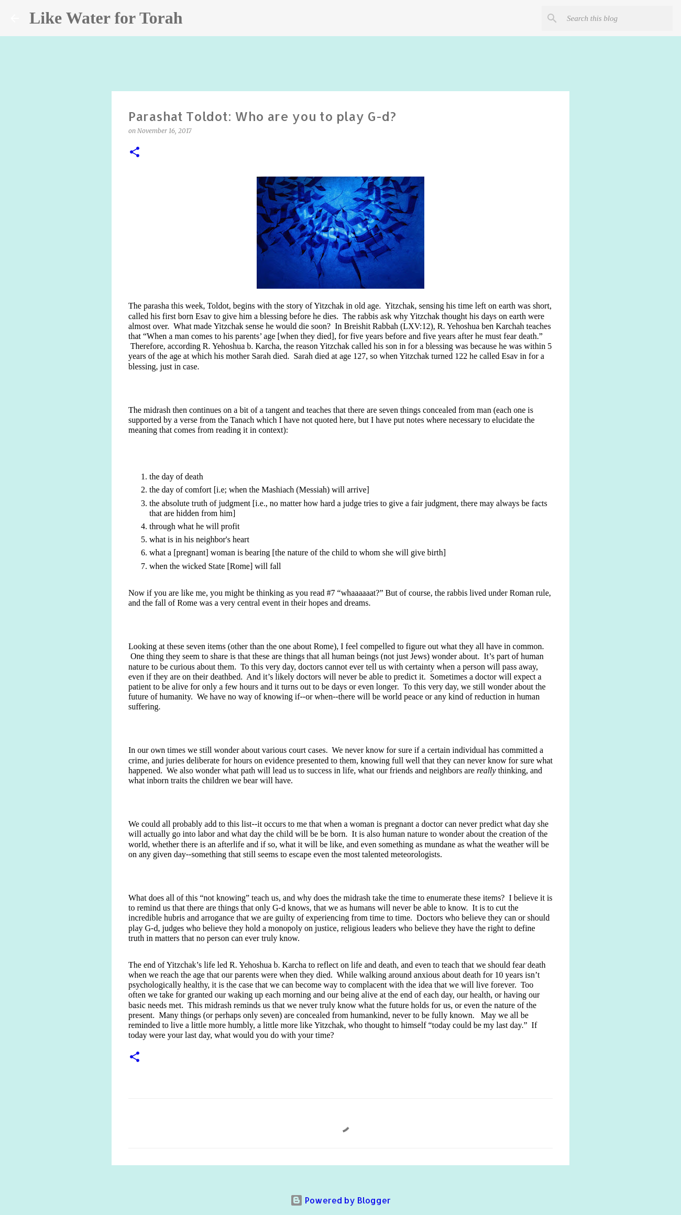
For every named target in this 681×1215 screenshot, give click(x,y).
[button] (134, 153)
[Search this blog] (618, 18)
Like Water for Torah (105, 17)
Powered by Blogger (340, 1200)
